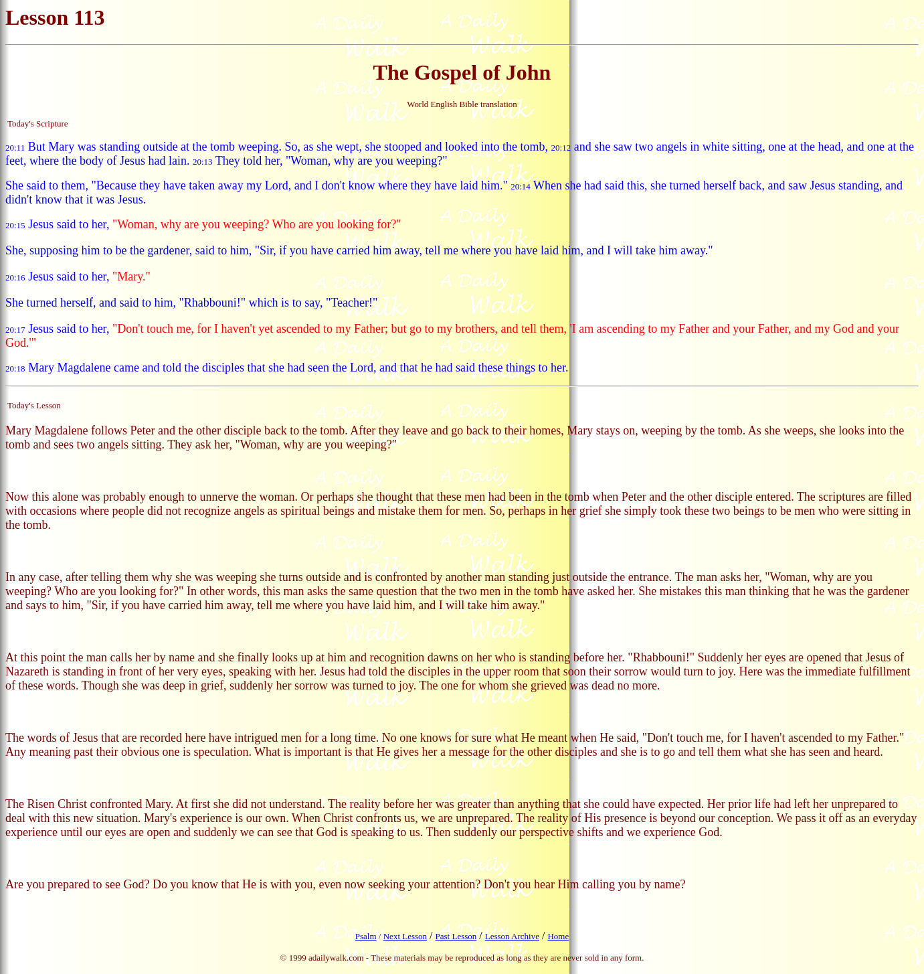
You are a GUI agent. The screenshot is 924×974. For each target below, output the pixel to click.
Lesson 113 (54, 17)
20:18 (15, 368)
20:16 (15, 277)
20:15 (15, 225)
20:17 (15, 330)
